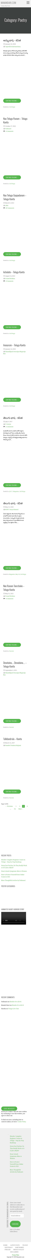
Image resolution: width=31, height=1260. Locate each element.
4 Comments (9, 131)
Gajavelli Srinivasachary (13, 46)
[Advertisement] (15, 77)
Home (5, 1245)
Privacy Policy (18, 1249)
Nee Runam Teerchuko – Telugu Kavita (13, 587)
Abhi (6, 205)
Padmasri (8, 129)
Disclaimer (14, 1252)
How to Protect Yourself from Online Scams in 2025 (16, 1164)
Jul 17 (11, 491)
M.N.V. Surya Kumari (11, 509)
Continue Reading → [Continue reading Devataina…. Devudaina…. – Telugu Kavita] (12, 721)
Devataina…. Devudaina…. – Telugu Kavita (15, 664)
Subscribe (15, 1224)
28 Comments (10, 208)
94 (15, 809)
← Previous (9, 806)
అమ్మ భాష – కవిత (12, 40)
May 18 (18, 574)
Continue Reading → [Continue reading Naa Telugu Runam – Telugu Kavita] (12, 177)
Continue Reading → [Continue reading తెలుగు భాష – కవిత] (12, 485)
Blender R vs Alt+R (15, 1001)
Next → (21, 809)
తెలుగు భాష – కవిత (13, 418)
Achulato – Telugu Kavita (14, 272)
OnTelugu (12, 107)
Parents (11, 651)
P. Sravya (8, 424)
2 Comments (9, 426)
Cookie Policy (22, 1122)
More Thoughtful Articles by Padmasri (13, 880)
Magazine (16, 491)
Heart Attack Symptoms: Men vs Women (14, 871)
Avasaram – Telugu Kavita (14, 345)
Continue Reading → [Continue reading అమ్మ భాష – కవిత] (12, 101)
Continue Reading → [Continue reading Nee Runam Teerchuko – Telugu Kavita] (12, 645)
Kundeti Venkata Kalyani (13, 745)
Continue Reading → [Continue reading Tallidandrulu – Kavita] (12, 791)
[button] (28, 2)
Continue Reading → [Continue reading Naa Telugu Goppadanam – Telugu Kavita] (12, 254)
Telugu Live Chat (13, 1008)
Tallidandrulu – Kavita (12, 739)
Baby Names (19, 1247)
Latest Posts (15, 1245)
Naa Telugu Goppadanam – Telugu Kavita (14, 197)
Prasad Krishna (10, 278)
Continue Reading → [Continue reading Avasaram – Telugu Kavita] (12, 400)
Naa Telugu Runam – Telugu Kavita (15, 120)
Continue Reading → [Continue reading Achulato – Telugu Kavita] (12, 327)
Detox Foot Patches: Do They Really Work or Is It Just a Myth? (17, 1148)
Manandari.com (8, 3)
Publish (7, 1249)
